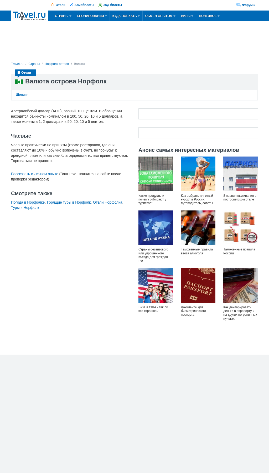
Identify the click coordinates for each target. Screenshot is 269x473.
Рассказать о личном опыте (34, 174)
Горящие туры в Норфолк (69, 202)
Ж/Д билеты (112, 5)
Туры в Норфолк (25, 207)
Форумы (248, 5)
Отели (60, 5)
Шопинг (22, 95)
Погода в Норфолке (28, 202)
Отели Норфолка (107, 202)
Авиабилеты (84, 5)
